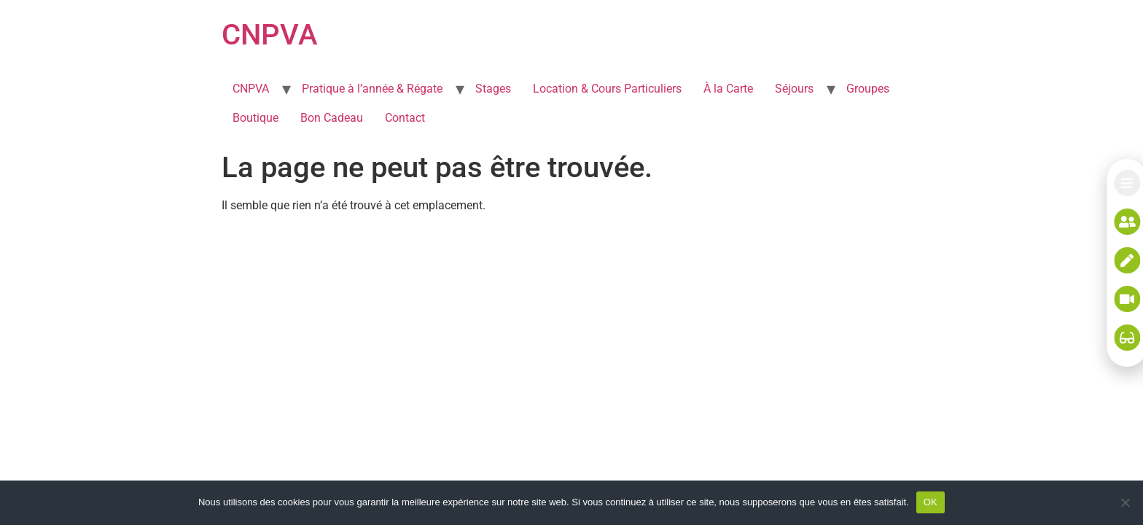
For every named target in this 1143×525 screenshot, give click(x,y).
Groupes (867, 89)
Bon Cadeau (331, 118)
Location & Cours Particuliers (607, 89)
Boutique (255, 118)
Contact (405, 118)
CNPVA (270, 35)
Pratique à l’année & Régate (372, 89)
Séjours (794, 89)
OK (930, 502)
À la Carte (728, 89)
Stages (493, 89)
